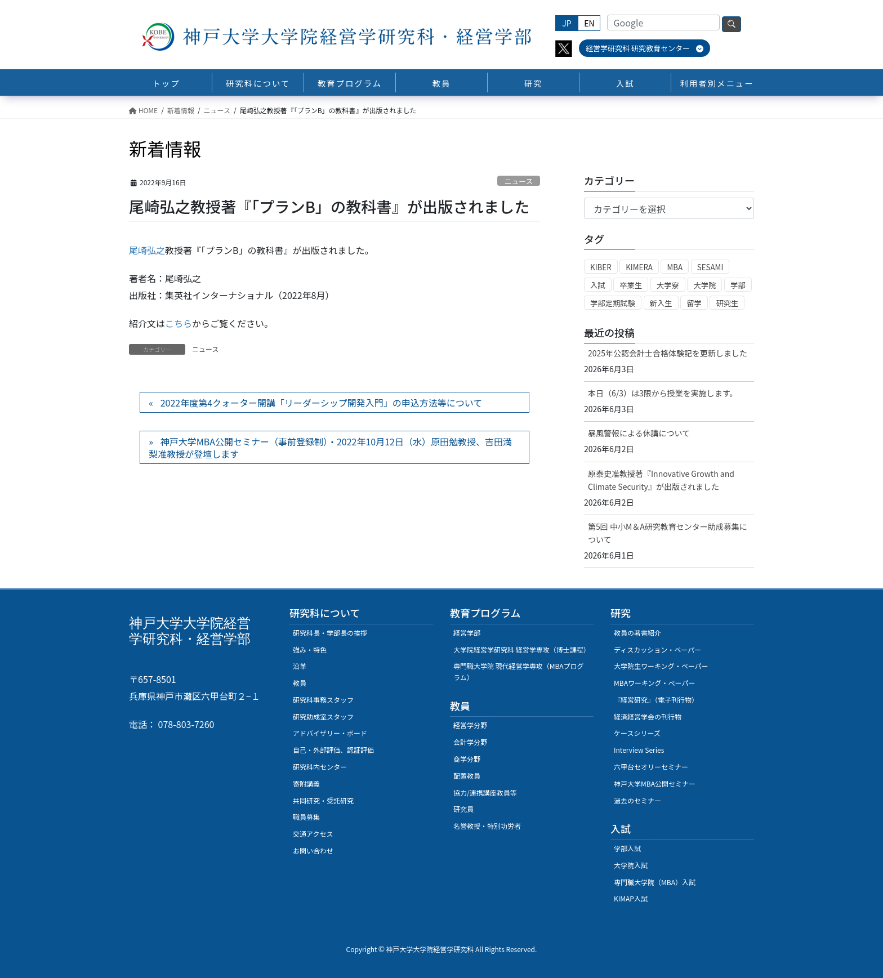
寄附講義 (306, 783)
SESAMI (710, 267)
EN (589, 23)
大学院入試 (631, 865)
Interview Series (639, 749)
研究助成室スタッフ (323, 716)
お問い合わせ (313, 850)
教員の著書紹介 (637, 632)
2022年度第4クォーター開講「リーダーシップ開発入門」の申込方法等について (321, 402)
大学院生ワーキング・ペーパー (661, 666)
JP (566, 23)
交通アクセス (313, 833)
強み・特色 (310, 649)
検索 (731, 24)
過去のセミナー (637, 800)
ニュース (519, 181)
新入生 (661, 303)
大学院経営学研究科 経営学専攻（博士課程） (521, 649)
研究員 (463, 809)
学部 (738, 285)
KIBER (601, 267)
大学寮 (668, 285)
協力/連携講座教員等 (485, 792)
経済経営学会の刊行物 (647, 716)
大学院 (704, 285)
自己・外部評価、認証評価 (333, 749)
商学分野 (466, 758)
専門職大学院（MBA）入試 (654, 882)
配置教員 (466, 775)
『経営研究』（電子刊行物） (656, 699)
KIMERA (639, 267)
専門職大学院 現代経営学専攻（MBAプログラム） (518, 671)
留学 (694, 303)
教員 (299, 682)
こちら (178, 323)
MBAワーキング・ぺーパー (654, 682)
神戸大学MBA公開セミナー (654, 783)
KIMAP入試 (631, 898)
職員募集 (306, 816)
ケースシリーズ (637, 733)
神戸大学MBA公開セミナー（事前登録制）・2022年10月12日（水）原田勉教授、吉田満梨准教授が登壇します (330, 448)
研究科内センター (320, 766)
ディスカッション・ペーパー (657, 649)
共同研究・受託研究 (323, 800)
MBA (675, 267)
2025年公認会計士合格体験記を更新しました (667, 353)
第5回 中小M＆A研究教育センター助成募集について (667, 533)
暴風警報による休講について (639, 433)
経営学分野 (470, 725)
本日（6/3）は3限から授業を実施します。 (662, 393)
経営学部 (466, 632)
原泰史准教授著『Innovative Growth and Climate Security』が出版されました (661, 480)
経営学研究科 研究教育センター (644, 48)
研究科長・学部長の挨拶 (330, 632)
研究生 (727, 303)
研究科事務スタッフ (323, 699)
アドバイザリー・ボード (330, 733)
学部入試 (627, 848)
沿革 (299, 666)
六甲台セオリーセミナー (651, 766)
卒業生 (630, 285)
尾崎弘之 (147, 250)
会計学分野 (470, 742)
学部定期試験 (612, 303)
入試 (597, 285)
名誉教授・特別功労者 (487, 825)
